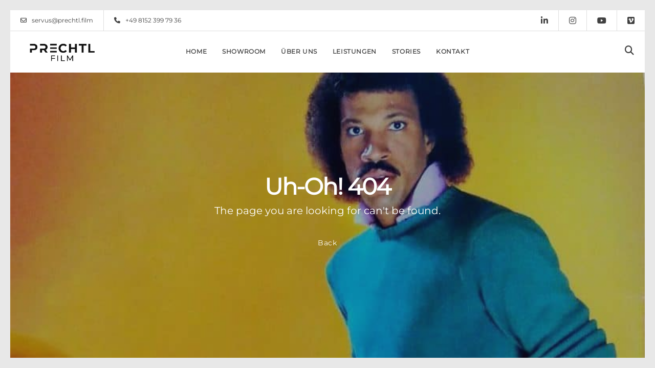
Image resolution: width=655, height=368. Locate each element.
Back (327, 242)
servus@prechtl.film (56, 20)
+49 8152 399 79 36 (147, 20)
